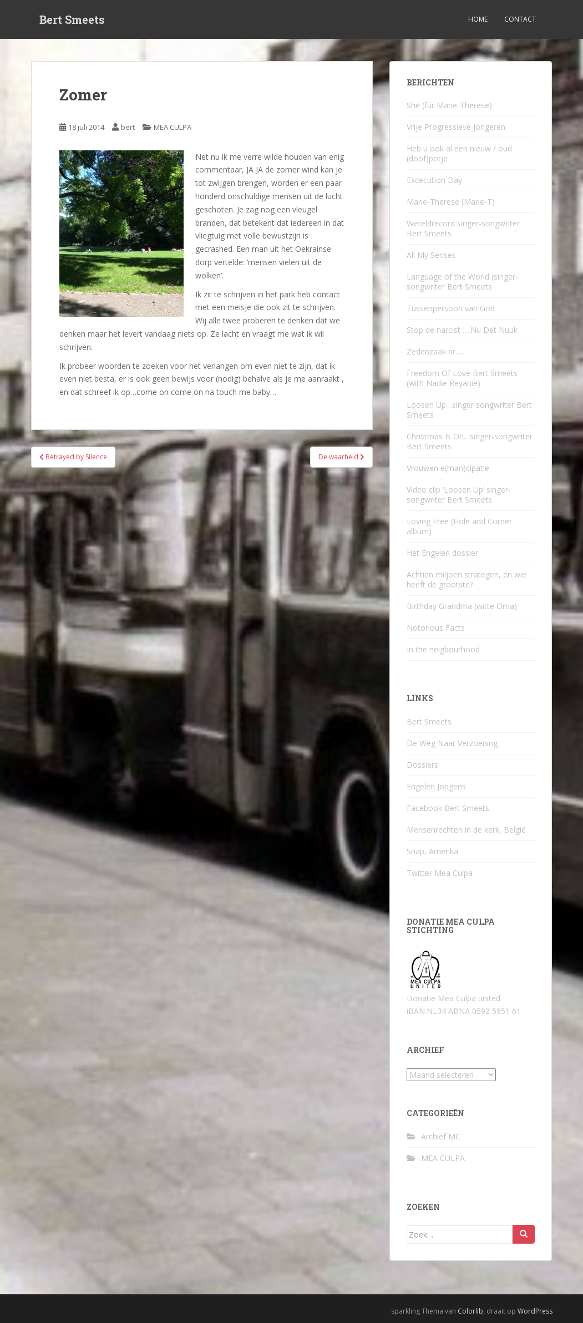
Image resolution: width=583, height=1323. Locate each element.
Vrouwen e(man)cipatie (448, 468)
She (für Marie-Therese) (449, 105)
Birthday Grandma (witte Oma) (462, 606)
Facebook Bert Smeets (448, 808)
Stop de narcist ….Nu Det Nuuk (462, 330)
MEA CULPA (172, 127)
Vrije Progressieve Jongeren (456, 126)
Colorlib (470, 1311)
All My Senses (431, 255)
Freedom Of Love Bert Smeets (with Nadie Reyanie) (462, 378)
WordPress (535, 1311)
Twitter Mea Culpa (440, 873)
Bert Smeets (72, 19)
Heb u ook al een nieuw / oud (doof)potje (459, 153)
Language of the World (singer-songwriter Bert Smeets (462, 281)
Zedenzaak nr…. (435, 351)
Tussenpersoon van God (451, 308)
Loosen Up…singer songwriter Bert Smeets (469, 409)
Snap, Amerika (432, 851)
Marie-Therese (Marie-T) (451, 201)
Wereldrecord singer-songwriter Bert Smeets (463, 228)
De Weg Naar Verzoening (452, 743)
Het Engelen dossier (442, 553)
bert (128, 127)
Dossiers (422, 764)
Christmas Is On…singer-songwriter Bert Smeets (470, 441)
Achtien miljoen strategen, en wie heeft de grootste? (466, 579)
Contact (520, 19)
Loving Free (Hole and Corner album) (459, 526)
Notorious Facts (436, 627)
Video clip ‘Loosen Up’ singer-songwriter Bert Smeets (459, 494)
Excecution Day (434, 180)
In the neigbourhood (443, 649)
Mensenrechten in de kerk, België (466, 829)
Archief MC (440, 1136)
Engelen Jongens (436, 786)
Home (478, 19)
